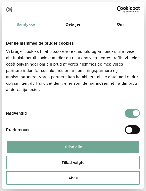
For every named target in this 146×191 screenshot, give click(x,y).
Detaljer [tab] (73, 24)
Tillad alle (73, 147)
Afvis (73, 178)
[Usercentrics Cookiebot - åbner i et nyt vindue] (117, 9)
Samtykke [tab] (25, 24)
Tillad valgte (73, 162)
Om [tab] (120, 24)
